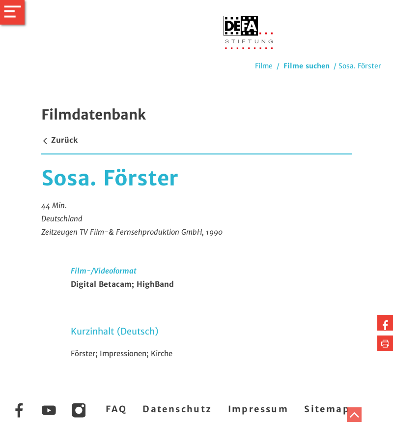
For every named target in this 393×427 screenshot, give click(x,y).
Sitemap (327, 409)
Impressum (258, 409)
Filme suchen (306, 65)
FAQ (116, 409)
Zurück (59, 140)
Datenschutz (177, 409)
